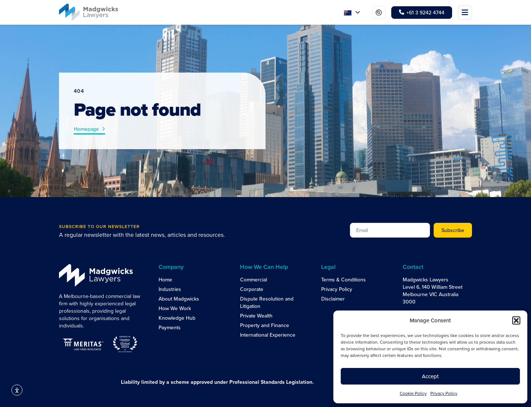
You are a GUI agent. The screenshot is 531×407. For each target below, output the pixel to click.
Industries (170, 289)
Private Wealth (256, 315)
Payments (170, 327)
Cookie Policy (413, 393)
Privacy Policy (443, 393)
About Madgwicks (179, 298)
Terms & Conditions (343, 279)
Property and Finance (264, 325)
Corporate (251, 289)
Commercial (253, 279)
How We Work (175, 308)
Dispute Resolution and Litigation (267, 302)
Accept (430, 376)
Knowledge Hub (177, 318)
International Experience (267, 334)
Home (165, 279)
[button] (516, 320)
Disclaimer (333, 298)
